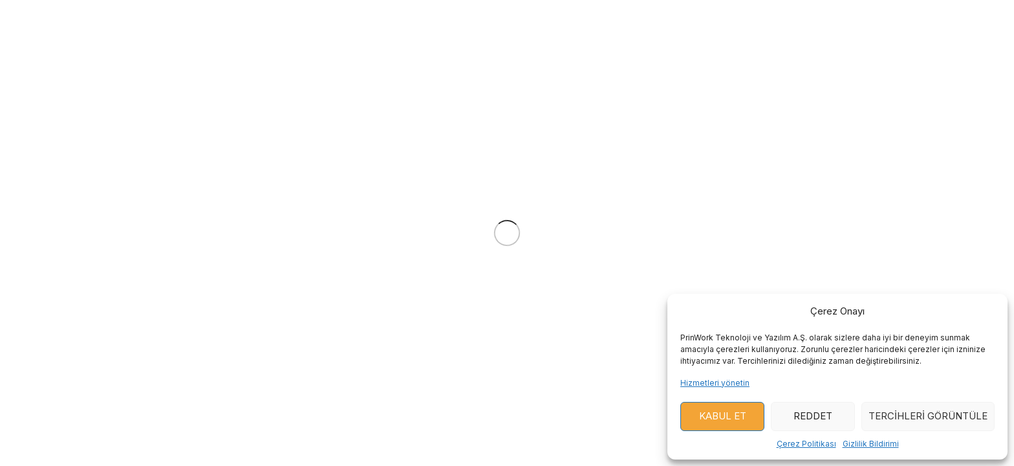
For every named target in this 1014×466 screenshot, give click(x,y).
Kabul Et (722, 416)
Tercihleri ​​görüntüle (927, 416)
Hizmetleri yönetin (715, 383)
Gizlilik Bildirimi (871, 444)
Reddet (812, 416)
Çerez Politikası (806, 444)
